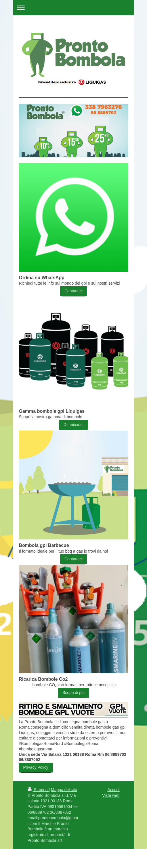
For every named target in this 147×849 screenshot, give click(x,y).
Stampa (38, 789)
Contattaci (73, 291)
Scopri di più (73, 692)
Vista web (110, 795)
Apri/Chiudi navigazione (74, 7)
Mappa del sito (64, 789)
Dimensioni (73, 424)
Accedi (113, 789)
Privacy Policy (35, 767)
